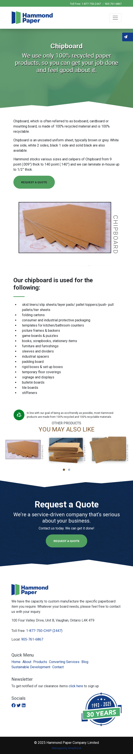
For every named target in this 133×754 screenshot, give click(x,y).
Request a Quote (34, 182)
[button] (63, 472)
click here (76, 686)
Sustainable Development (30, 667)
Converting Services (64, 662)
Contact (58, 667)
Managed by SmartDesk (66, 748)
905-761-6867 (113, 3)
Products (40, 662)
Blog (84, 662)
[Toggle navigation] (115, 17)
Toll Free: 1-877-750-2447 (85, 3)
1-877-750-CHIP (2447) (44, 631)
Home (16, 662)
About (26, 662)
